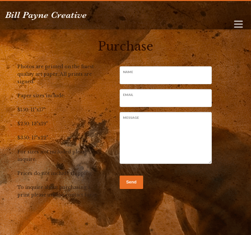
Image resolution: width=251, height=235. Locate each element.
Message (131, 117)
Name (128, 72)
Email (128, 95)
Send (131, 182)
